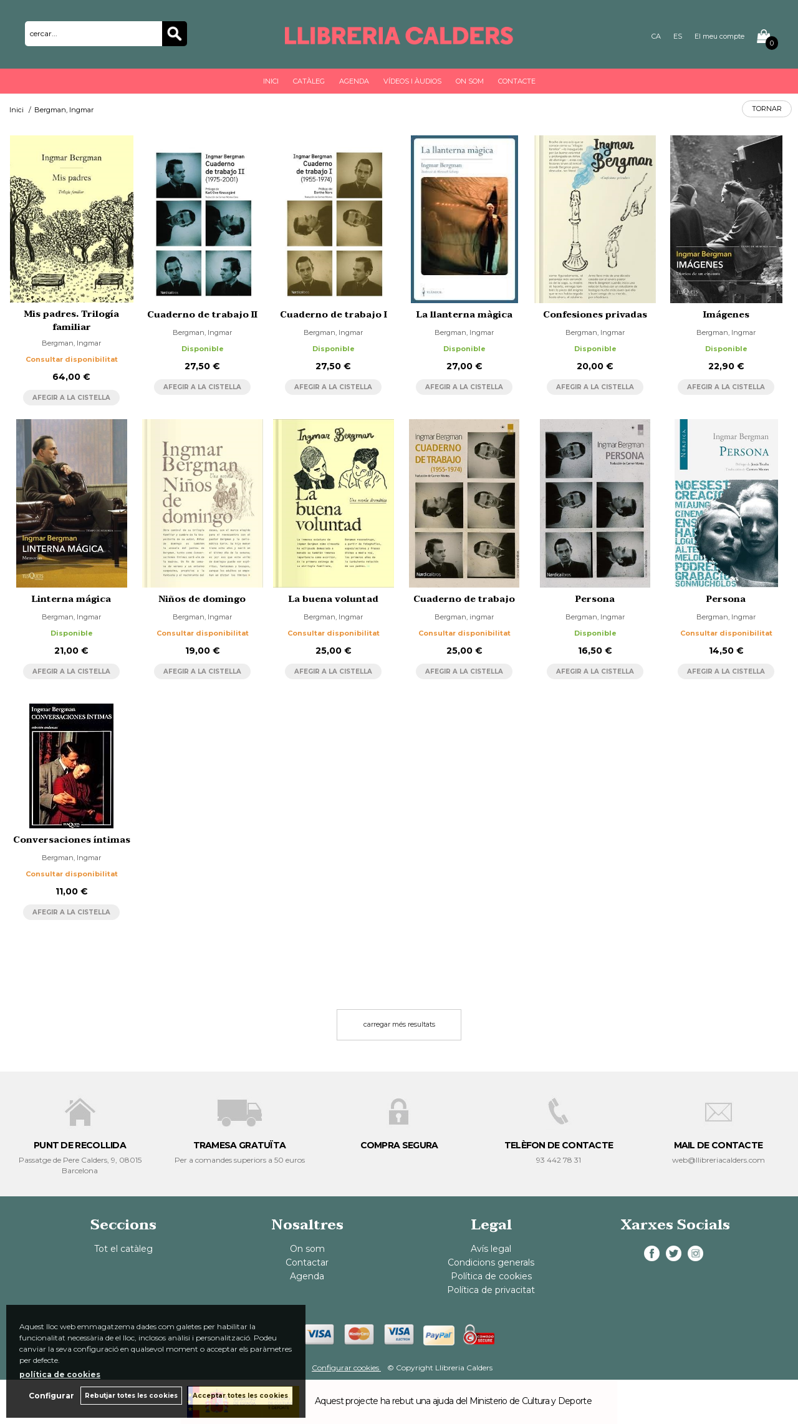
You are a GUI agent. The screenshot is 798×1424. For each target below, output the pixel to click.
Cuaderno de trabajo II (202, 315)
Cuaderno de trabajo (464, 599)
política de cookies (59, 1374)
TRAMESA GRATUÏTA (239, 1145)
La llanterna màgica (464, 315)
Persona (595, 599)
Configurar (51, 1395)
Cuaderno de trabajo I (333, 315)
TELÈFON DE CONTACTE (558, 1145)
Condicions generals (491, 1262)
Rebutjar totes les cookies (131, 1396)
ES (677, 36)
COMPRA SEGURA (399, 1145)
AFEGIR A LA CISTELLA (71, 398)
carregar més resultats (399, 1024)
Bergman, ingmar (464, 617)
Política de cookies (491, 1276)
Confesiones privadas (595, 315)
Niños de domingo (202, 599)
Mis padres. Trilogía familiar (71, 320)
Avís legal (491, 1248)
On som (470, 81)
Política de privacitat (491, 1290)
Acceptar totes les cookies (240, 1396)
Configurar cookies (346, 1367)
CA (656, 36)
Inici (271, 81)
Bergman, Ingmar (71, 343)
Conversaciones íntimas (71, 840)
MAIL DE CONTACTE (718, 1145)
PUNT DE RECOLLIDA (80, 1145)
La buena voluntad (333, 599)
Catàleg (309, 81)
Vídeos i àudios (412, 81)
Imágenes (726, 315)
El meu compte (719, 36)
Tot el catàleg (123, 1248)
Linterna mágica (71, 599)
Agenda (354, 81)
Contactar (307, 1262)
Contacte (517, 81)
